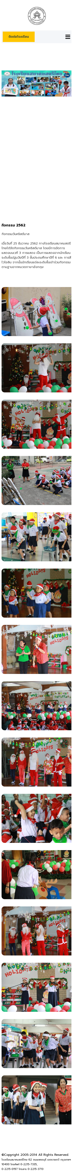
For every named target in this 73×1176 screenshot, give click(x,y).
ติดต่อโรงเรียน (19, 36)
